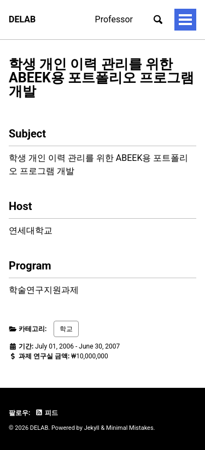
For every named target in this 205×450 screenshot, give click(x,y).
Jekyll (91, 427)
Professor (114, 19)
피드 (46, 413)
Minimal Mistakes (130, 427)
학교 (66, 329)
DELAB (22, 19)
